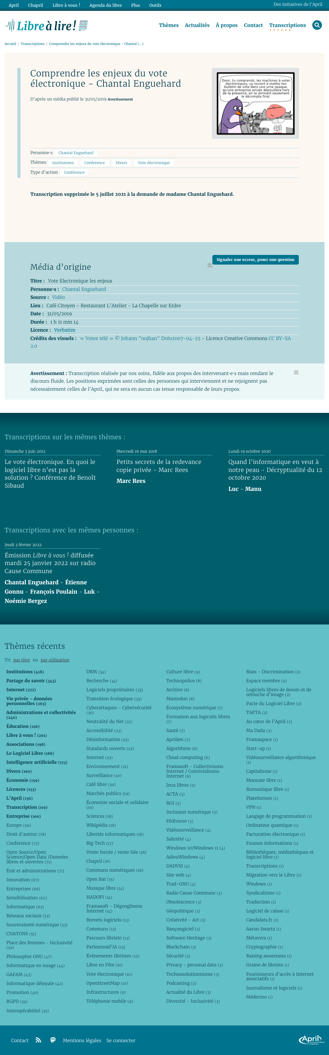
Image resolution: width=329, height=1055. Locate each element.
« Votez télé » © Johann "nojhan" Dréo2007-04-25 (140, 339)
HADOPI (99, 897)
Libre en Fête (104, 965)
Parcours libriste (108, 938)
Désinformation (107, 739)
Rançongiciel (183, 929)
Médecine (259, 997)
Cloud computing (188, 757)
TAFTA (256, 712)
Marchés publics (108, 793)
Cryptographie (264, 947)
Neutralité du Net (109, 721)
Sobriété (178, 839)
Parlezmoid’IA (105, 947)
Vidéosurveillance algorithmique (281, 759)
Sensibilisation (26, 898)
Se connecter (120, 1041)
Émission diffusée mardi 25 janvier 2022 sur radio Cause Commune (49, 563)
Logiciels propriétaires (114, 690)
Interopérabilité (27, 1011)
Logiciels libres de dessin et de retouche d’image (278, 692)
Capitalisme (261, 771)
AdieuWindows (185, 857)
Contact (253, 25)
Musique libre (105, 888)
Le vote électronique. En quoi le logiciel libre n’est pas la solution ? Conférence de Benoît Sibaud (50, 474)
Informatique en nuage (35, 965)
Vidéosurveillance (188, 830)
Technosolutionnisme (192, 974)
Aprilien (178, 739)
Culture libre (183, 672)
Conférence (74, 172)
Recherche (102, 681)
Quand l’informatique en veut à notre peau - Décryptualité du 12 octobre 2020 (275, 470)
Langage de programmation (279, 816)
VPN (253, 807)
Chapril (98, 861)
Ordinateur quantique (272, 825)
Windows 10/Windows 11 (195, 848)
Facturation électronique (275, 834)
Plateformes (262, 798)
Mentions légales (82, 1041)
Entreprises (23, 889)
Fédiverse (179, 821)
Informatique (25, 907)
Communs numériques (114, 870)
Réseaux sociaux (28, 916)
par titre (21, 660)
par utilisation (55, 660)
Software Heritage (188, 938)
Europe (18, 825)
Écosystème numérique (194, 708)
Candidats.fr (262, 920)
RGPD (17, 1001)
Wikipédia (101, 825)
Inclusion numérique (191, 812)
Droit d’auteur (26, 834)
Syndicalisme (263, 893)
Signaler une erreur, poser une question (255, 259)
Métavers (259, 938)
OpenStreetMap (107, 983)
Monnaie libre (264, 780)
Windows (259, 884)
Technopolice (183, 681)
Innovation (22, 880)
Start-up (258, 748)
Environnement (107, 766)
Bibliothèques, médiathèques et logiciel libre (280, 854)
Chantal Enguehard (75, 153)
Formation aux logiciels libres (198, 719)
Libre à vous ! (66, 5)
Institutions (63, 163)
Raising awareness (269, 956)
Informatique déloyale (34, 983)
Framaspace (262, 739)
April (14, 5)
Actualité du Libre (188, 992)
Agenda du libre (106, 5)
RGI (173, 803)
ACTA (175, 794)
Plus (135, 5)
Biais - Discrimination (273, 672)
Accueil (10, 44)
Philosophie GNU (29, 956)
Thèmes (169, 25)
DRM (96, 672)
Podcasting (181, 983)
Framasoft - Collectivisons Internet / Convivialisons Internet (194, 771)
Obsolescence (183, 902)
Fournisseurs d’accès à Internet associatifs (280, 976)
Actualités (197, 25)
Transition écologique (114, 699)
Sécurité (178, 956)
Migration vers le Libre (273, 875)
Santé (175, 730)
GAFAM (18, 974)
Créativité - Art (185, 920)
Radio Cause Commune (194, 893)
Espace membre (266, 681)
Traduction (261, 902)
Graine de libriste (267, 965)
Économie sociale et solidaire (117, 804)
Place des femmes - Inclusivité (39, 945)
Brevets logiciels (107, 920)
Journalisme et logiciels (274, 988)
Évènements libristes (112, 956)
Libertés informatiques (115, 834)
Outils (155, 5)
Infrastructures (106, 992)
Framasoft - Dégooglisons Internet (114, 908)
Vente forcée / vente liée (116, 852)
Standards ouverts (110, 748)
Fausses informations (272, 843)
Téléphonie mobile (109, 1001)
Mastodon (180, 699)
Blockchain (181, 947)
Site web (178, 875)
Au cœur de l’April (269, 721)
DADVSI (178, 866)
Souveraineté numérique (36, 925)
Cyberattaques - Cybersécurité (119, 710)
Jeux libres (180, 785)
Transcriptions (287, 25)
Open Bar (100, 879)
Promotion (22, 992)
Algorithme (181, 748)
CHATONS (21, 934)
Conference (94, 163)
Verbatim (64, 330)
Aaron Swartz (263, 929)
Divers (121, 163)
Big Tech (99, 843)
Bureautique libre (267, 789)
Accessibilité (104, 730)
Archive (177, 690)
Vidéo (58, 297)
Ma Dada (258, 730)
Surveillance (104, 775)
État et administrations (35, 871)
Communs (101, 929)
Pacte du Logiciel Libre (273, 703)
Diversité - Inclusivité (193, 1001)
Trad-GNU (181, 884)
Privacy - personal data (194, 965)
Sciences (99, 816)
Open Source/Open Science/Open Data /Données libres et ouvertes (37, 857)
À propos (227, 25)
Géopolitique (183, 911)
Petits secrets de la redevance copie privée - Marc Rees (159, 466)
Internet (99, 757)
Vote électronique (154, 163)
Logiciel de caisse (267, 911)
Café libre (101, 784)
